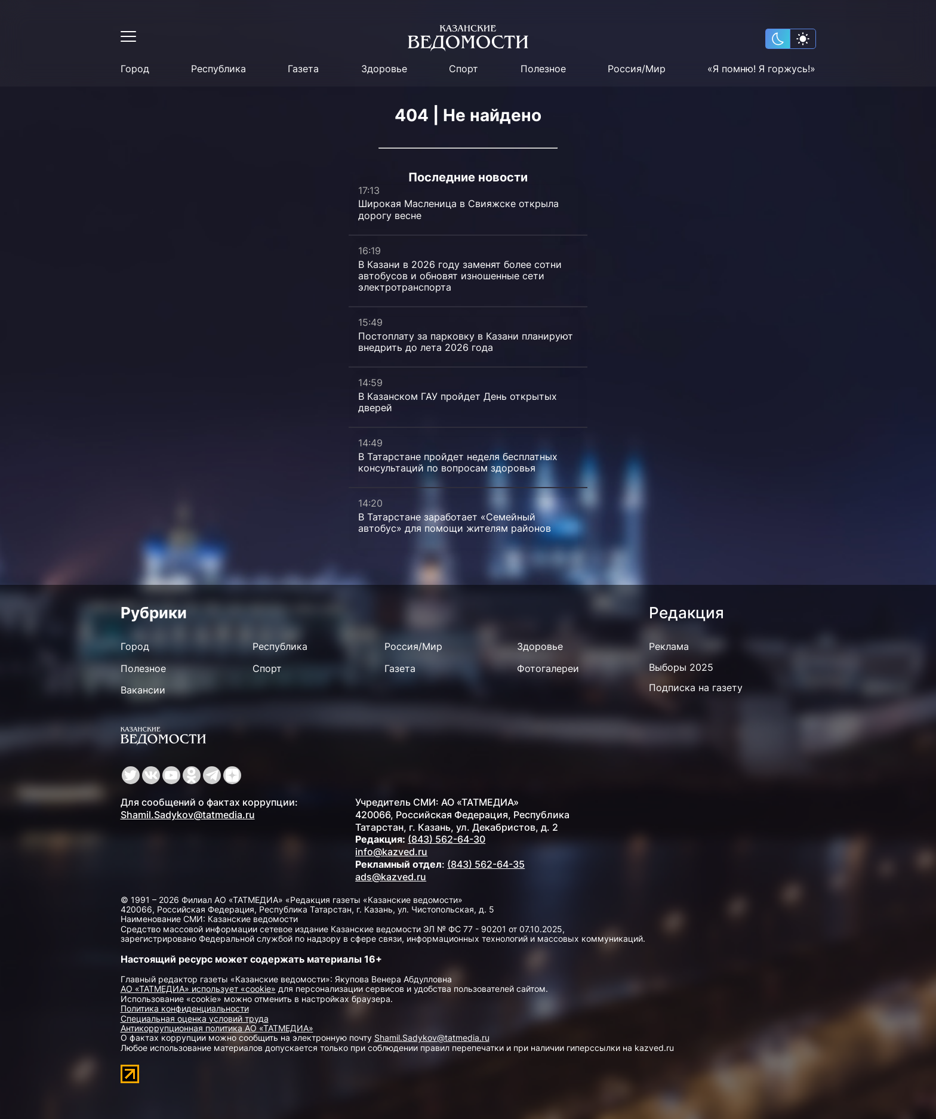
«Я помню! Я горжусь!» (761, 69)
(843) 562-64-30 (446, 839)
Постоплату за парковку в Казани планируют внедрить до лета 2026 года (465, 341)
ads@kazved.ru (390, 877)
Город (135, 69)
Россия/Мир (637, 69)
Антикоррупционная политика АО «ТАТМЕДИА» (217, 1028)
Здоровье (384, 69)
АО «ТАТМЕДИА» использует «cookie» (198, 989)
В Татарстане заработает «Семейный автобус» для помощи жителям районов (454, 522)
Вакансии (143, 690)
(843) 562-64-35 (486, 864)
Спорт (463, 69)
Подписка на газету (696, 687)
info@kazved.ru (391, 852)
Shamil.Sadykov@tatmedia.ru (188, 815)
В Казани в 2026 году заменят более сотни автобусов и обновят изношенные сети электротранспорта (460, 275)
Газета (303, 69)
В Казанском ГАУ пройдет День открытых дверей (457, 402)
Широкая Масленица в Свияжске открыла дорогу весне (458, 209)
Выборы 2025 (681, 667)
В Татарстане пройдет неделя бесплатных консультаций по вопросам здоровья (458, 462)
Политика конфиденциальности (185, 1008)
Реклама (669, 646)
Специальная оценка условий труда (195, 1018)
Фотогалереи (548, 668)
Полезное (543, 69)
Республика (218, 69)
